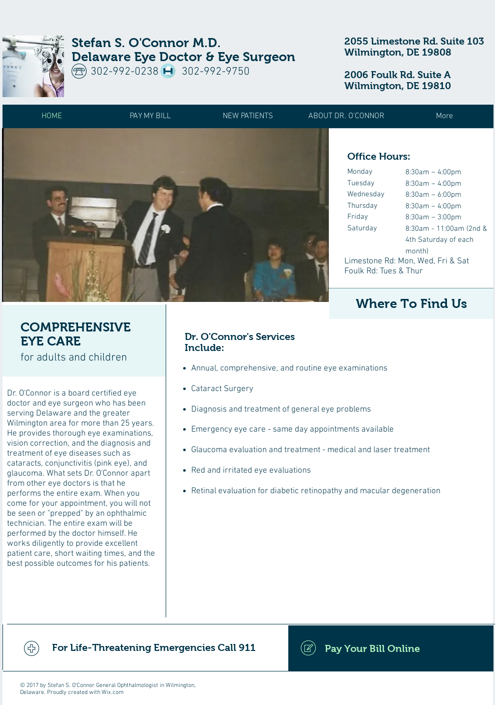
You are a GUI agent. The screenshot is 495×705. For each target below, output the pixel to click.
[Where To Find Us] (411, 303)
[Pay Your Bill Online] (390, 648)
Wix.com (113, 692)
